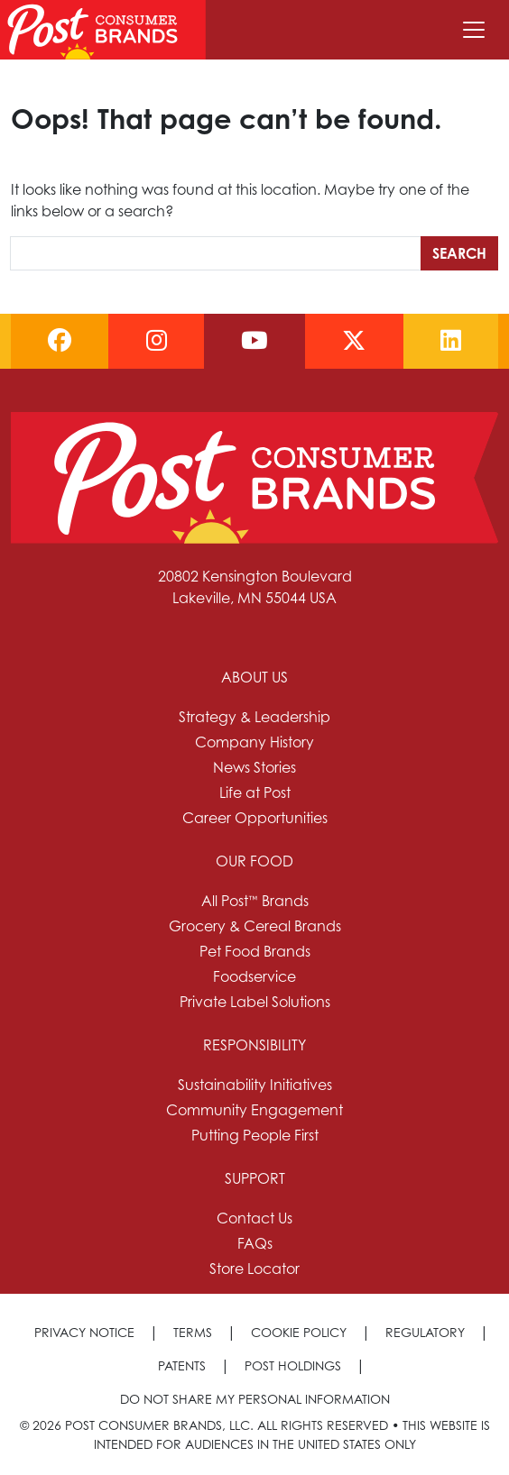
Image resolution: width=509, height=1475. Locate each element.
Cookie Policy (299, 1332)
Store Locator (254, 1269)
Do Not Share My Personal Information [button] (255, 1398)
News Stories (254, 767)
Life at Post (255, 792)
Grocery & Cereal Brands (255, 926)
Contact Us (254, 1218)
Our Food (254, 861)
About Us (254, 677)
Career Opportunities (255, 818)
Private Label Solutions (255, 1002)
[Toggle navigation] (473, 30)
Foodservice (254, 976)
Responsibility (254, 1045)
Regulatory (425, 1332)
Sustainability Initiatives (255, 1085)
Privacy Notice (84, 1332)
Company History (254, 742)
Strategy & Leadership (254, 717)
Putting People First (255, 1135)
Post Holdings (293, 1365)
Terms (192, 1332)
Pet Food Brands (254, 951)
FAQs (255, 1243)
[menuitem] (254, 747)
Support (255, 1178)
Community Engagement (254, 1110)
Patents (182, 1365)
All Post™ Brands (255, 901)
